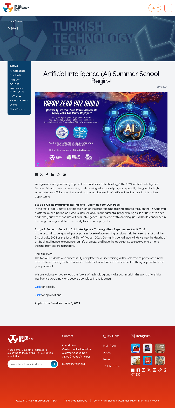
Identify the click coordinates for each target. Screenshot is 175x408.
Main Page (110, 345)
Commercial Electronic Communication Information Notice (126, 400)
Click (38, 286)
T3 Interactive (111, 366)
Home (11, 21)
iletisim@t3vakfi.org (73, 363)
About (107, 352)
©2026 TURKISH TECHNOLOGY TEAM (36, 400)
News (19, 21)
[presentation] (33, 376)
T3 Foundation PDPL (75, 400)
